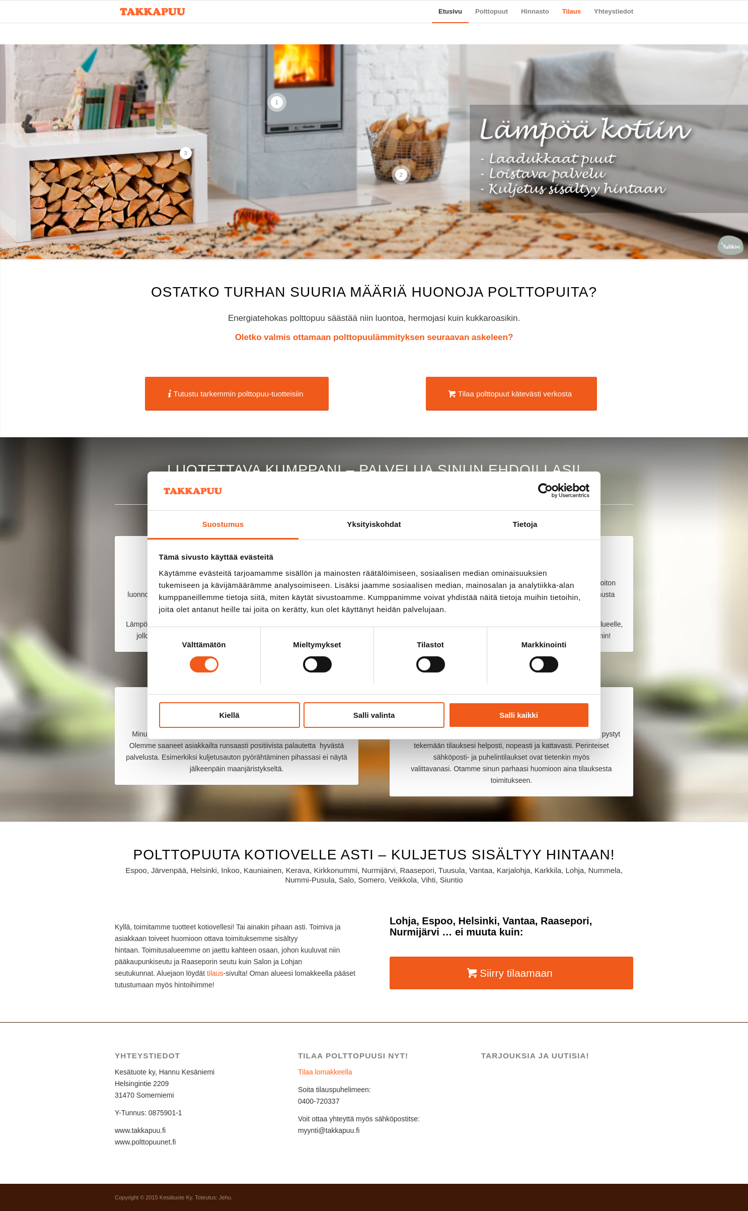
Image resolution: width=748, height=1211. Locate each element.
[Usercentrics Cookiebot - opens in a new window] (545, 490)
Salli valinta (374, 715)
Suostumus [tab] (223, 524)
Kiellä (229, 715)
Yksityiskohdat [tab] (374, 524)
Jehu (225, 1197)
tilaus (215, 973)
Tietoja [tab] (525, 524)
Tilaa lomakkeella (325, 1072)
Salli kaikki (518, 715)
